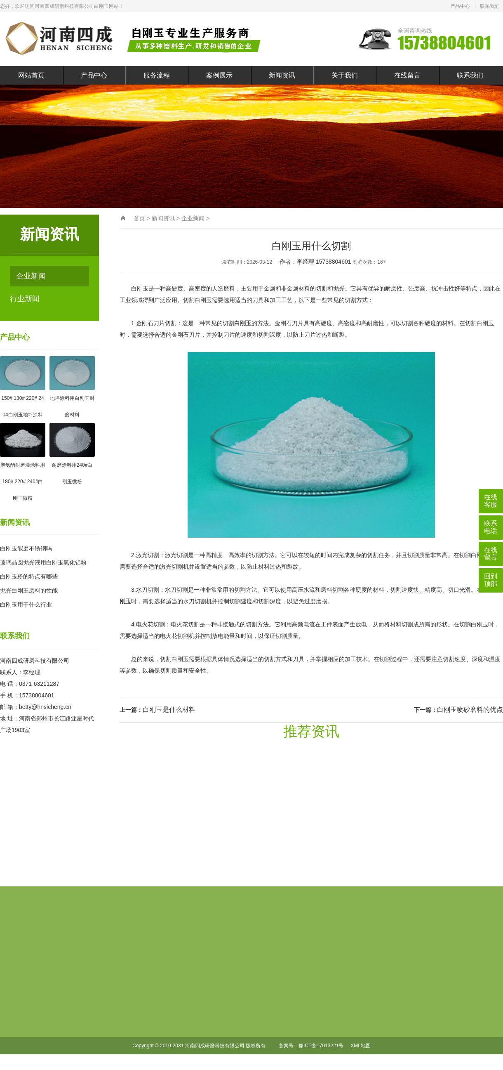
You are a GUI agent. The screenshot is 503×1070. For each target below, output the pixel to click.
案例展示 (219, 75)
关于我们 (344, 75)
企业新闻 (31, 276)
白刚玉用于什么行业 (26, 604)
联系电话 (490, 527)
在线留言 (407, 75)
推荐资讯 (311, 731)
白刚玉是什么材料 (169, 709)
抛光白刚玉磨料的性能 (29, 590)
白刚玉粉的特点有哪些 (29, 576)
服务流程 (156, 75)
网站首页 (31, 75)
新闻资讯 (282, 75)
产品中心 (460, 6)
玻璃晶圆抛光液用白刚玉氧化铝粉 (43, 562)
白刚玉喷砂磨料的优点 (470, 709)
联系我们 (490, 6)
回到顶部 (490, 580)
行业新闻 (25, 299)
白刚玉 (243, 323)
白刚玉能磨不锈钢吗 (26, 548)
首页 (139, 218)
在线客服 (490, 501)
